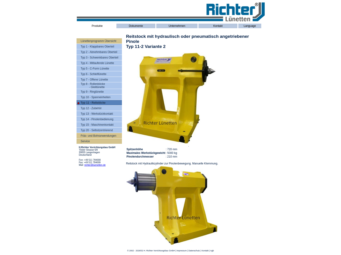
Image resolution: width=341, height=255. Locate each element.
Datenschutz (194, 250)
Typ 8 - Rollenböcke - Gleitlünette (93, 85)
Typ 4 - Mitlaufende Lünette (97, 63)
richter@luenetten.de (95, 165)
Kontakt (218, 26)
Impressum (181, 250)
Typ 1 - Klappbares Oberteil (97, 46)
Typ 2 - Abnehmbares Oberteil (99, 52)
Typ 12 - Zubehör (91, 108)
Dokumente (136, 26)
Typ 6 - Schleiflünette (93, 74)
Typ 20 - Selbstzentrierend (97, 130)
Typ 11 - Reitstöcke (93, 102)
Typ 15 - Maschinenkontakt (97, 124)
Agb (212, 250)
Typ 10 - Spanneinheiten (95, 97)
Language (250, 26)
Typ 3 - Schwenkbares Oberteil (99, 57)
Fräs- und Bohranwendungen (98, 135)
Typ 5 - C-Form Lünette (95, 68)
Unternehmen (177, 26)
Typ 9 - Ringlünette (92, 91)
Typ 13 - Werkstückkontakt (97, 113)
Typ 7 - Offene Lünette (94, 79)
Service (85, 141)
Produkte (97, 26)
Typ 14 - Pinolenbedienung (97, 119)
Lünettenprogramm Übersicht (98, 41)
